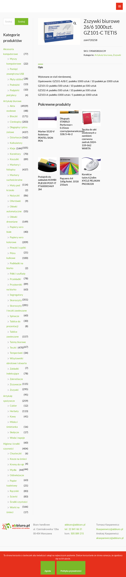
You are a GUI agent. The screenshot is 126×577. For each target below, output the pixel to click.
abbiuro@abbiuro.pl (75, 524)
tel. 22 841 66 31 (73, 529)
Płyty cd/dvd (16, 79)
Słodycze (14, 432)
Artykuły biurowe (12, 101)
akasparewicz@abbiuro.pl (110, 538)
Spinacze (14, 316)
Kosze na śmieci (18, 458)
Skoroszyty (16, 300)
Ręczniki (14, 491)
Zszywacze (15, 384)
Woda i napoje (17, 437)
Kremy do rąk (17, 464)
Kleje (12, 148)
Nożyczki (15, 195)
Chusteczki (16, 453)
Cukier (13, 405)
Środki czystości (18, 501)
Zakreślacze (16, 379)
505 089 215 (77, 533)
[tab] (40, 67)
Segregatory (16, 294)
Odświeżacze (17, 475)
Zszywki (14, 389)
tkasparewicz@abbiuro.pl (109, 529)
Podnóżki (15, 84)
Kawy (13, 416)
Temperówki (16, 352)
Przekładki (15, 279)
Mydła (13, 469)
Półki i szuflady (17, 273)
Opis (40, 67)
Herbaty (14, 411)
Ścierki (13, 496)
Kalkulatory (16, 142)
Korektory (15, 153)
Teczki (13, 347)
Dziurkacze (16, 137)
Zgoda (48, 571)
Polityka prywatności (71, 571)
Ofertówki (15, 200)
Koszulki (14, 159)
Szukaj (21, 21)
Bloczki (14, 116)
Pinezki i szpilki (18, 247)
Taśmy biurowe (18, 342)
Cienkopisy (16, 121)
